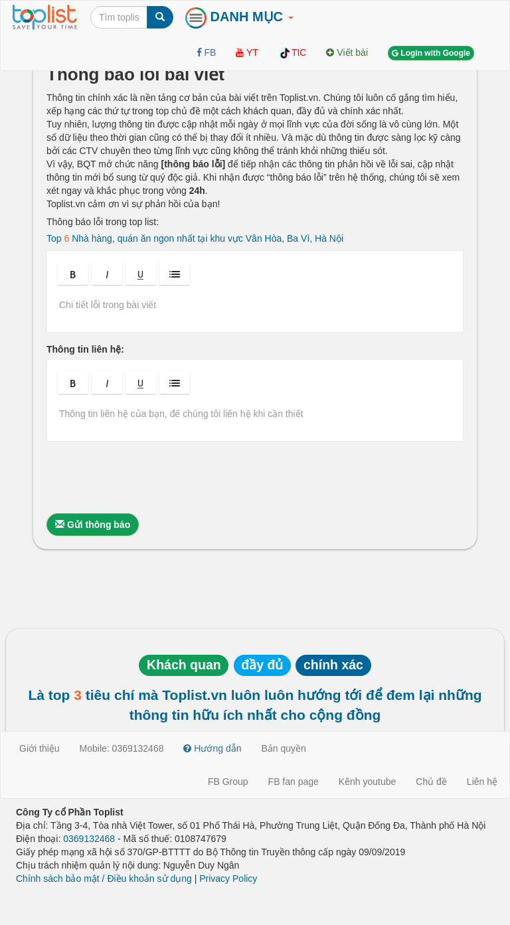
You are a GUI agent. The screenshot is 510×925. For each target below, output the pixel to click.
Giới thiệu (39, 748)
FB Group (228, 781)
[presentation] (147, 477)
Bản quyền (284, 748)
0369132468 (89, 838)
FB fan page (293, 781)
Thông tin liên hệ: (85, 349)
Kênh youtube (367, 781)
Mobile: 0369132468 (122, 748)
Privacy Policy (228, 878)
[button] (73, 274)
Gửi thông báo (92, 524)
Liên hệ (482, 781)
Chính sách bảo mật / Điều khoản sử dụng (104, 878)
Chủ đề (431, 781)
